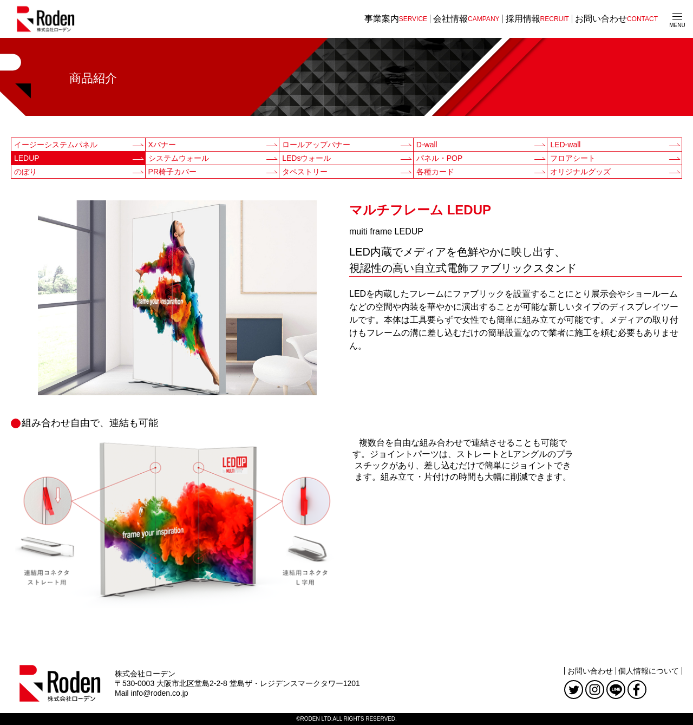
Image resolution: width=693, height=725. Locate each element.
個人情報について (648, 671)
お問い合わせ (590, 671)
